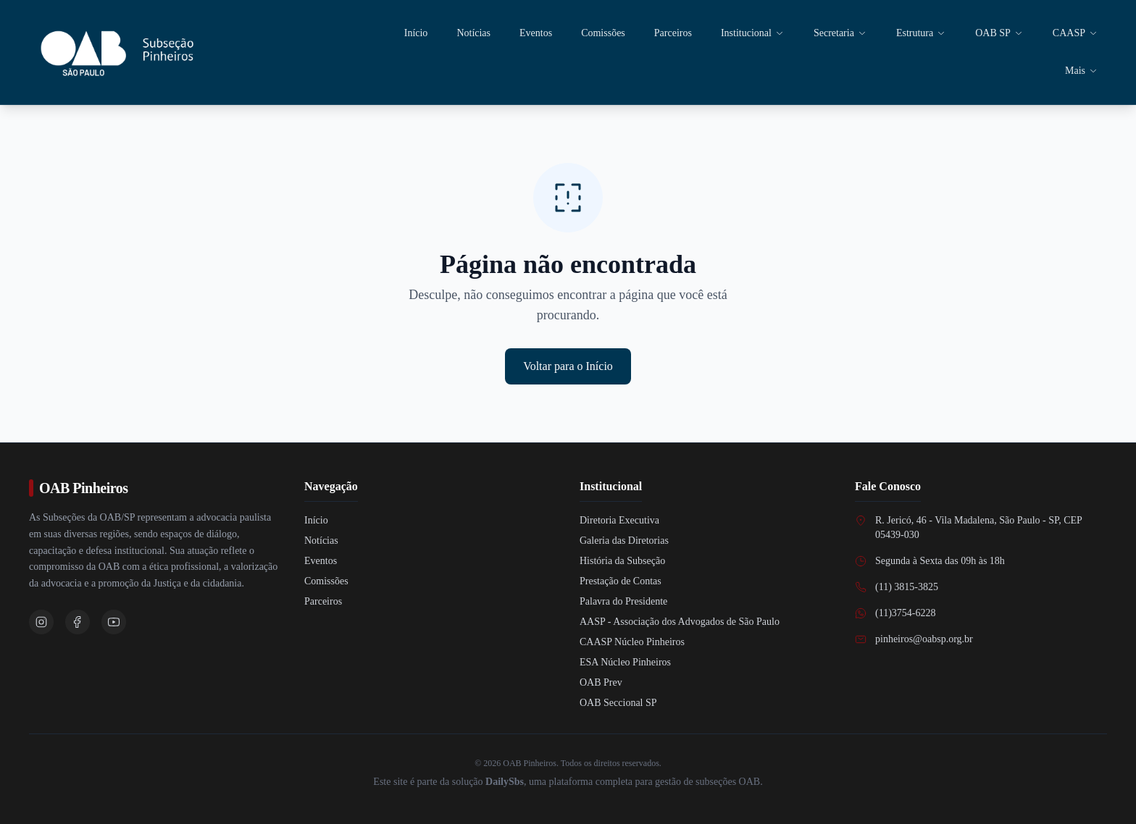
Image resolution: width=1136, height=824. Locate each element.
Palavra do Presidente (623, 601)
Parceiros (673, 33)
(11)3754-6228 (905, 613)
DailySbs (504, 781)
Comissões (603, 33)
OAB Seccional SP (618, 702)
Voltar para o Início (568, 366)
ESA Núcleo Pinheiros (625, 662)
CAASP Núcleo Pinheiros (632, 641)
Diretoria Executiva (619, 520)
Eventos (535, 33)
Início (416, 33)
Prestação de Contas (620, 581)
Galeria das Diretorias (624, 540)
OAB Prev (601, 682)
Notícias (473, 33)
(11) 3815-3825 (906, 586)
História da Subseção (622, 560)
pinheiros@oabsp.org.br (924, 639)
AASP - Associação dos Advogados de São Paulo (680, 621)
